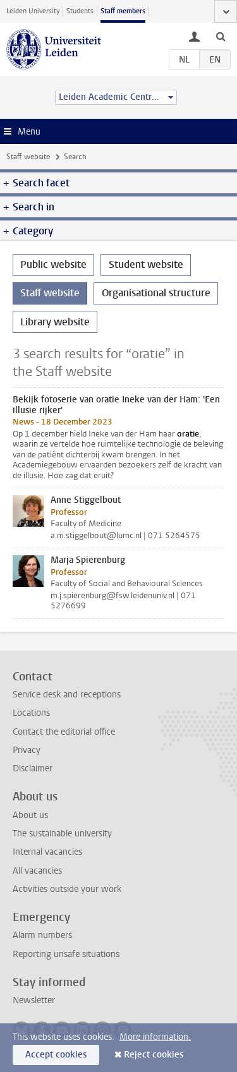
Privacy (26, 750)
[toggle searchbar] (220, 36)
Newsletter (34, 1000)
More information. (155, 1037)
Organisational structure (156, 292)
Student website (146, 264)
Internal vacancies (47, 852)
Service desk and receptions (67, 695)
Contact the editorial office (64, 732)
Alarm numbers (42, 935)
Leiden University (32, 11)
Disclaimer (32, 768)
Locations (31, 713)
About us (30, 815)
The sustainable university (62, 834)
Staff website (28, 157)
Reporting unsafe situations (66, 954)
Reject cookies (153, 1055)
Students (80, 11)
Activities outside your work (67, 889)
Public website (53, 264)
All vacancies (37, 871)
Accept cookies (56, 1055)
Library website (55, 321)
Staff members (122, 11)
